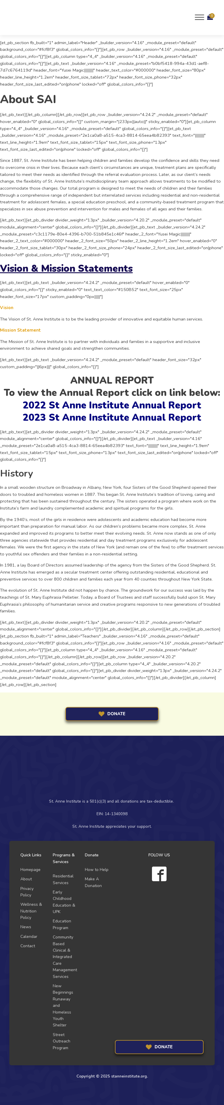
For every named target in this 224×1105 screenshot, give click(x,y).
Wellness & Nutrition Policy (31, 911)
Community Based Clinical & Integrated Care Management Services (65, 956)
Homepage (30, 869)
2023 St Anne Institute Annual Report (112, 417)
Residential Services (63, 879)
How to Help (96, 869)
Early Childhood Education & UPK (64, 902)
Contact (27, 946)
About (26, 879)
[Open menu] (199, 17)
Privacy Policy (27, 892)
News (25, 927)
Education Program (62, 924)
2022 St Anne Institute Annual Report (112, 405)
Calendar (28, 936)
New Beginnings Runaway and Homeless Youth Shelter (63, 1005)
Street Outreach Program (61, 1041)
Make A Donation (93, 882)
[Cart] (210, 17)
